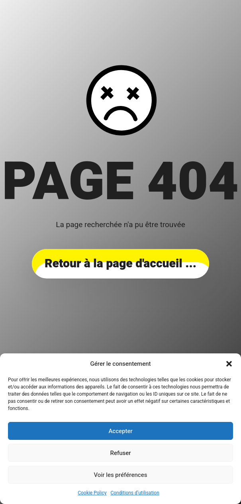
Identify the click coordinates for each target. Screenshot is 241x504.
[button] (229, 364)
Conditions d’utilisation (134, 492)
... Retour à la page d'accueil (120, 264)
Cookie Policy (92, 492)
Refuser (120, 453)
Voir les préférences (120, 475)
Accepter (120, 431)
